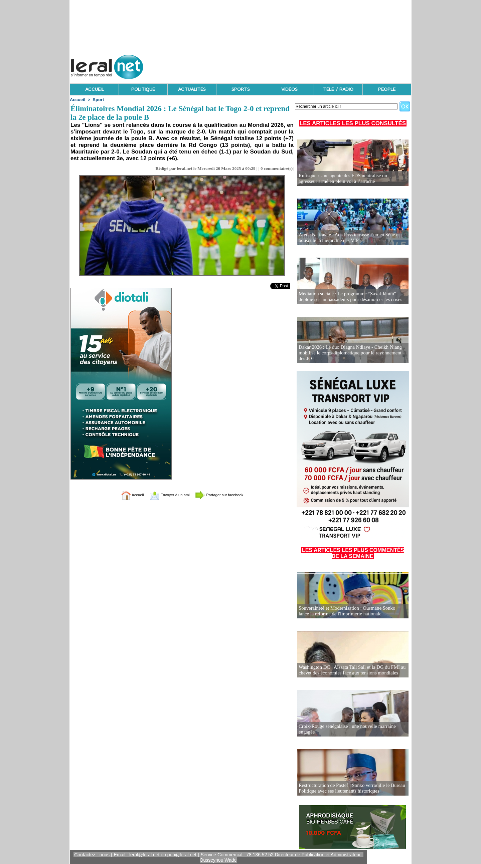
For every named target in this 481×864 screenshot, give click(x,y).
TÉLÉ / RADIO (338, 89)
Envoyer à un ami (165, 495)
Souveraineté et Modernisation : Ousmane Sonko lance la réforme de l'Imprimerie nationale (352, 611)
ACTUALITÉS (192, 89)
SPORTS (240, 89)
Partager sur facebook (226, 495)
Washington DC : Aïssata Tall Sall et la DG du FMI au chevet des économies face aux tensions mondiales (349, 670)
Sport (98, 99)
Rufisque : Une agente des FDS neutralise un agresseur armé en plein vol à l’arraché (350, 179)
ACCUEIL (94, 89)
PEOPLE (386, 89)
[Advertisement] (289, 65)
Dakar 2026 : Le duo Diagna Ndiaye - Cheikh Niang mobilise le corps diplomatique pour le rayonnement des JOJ (351, 353)
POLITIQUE (143, 89)
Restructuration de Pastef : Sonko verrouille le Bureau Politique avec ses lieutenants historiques (349, 788)
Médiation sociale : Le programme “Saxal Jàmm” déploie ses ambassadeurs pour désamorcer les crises (352, 297)
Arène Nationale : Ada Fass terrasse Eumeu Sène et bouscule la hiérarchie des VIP (347, 238)
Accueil (77, 99)
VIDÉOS (289, 89)
